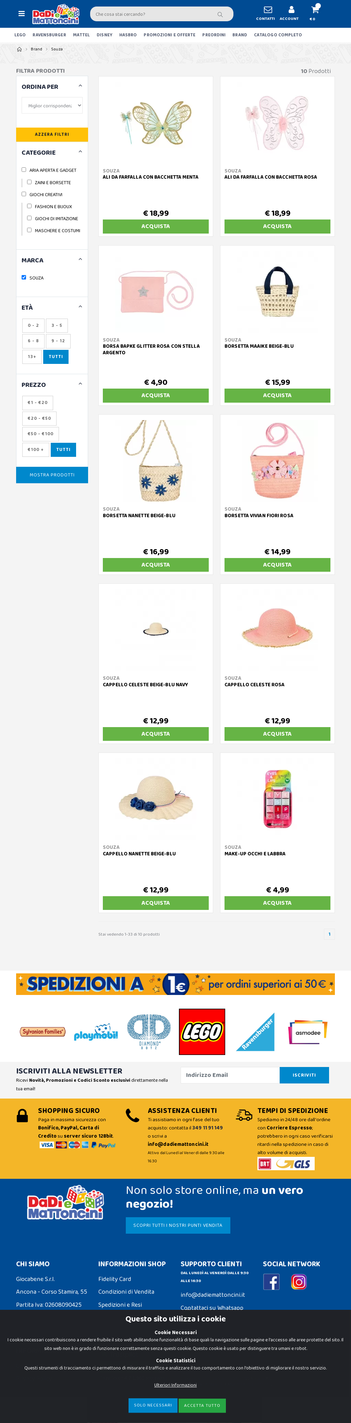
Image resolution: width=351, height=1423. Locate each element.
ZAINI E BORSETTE (53, 183)
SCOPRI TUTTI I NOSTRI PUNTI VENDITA (177, 1225)
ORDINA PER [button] (40, 87)
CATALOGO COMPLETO (278, 35)
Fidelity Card (114, 1279)
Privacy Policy (34, 1379)
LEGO (20, 35)
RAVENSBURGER (49, 35)
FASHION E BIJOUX (53, 207)
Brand (36, 49)
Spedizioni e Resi (120, 1305)
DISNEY (104, 35)
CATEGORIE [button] (39, 153)
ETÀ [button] (27, 308)
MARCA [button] (32, 261)
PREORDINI (214, 35)
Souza (57, 49)
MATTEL (81, 35)
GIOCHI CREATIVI (45, 195)
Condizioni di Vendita (126, 1292)
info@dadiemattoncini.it (213, 1295)
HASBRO (128, 35)
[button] (317, 14)
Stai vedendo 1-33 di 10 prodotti (129, 934)
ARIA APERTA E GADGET (52, 170)
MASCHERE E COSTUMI (57, 231)
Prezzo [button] (34, 385)
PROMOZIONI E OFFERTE (169, 35)
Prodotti (316, 71)
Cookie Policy (33, 1366)
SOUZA (36, 278)
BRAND (239, 35)
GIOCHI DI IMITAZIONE (56, 219)
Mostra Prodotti (52, 475)
